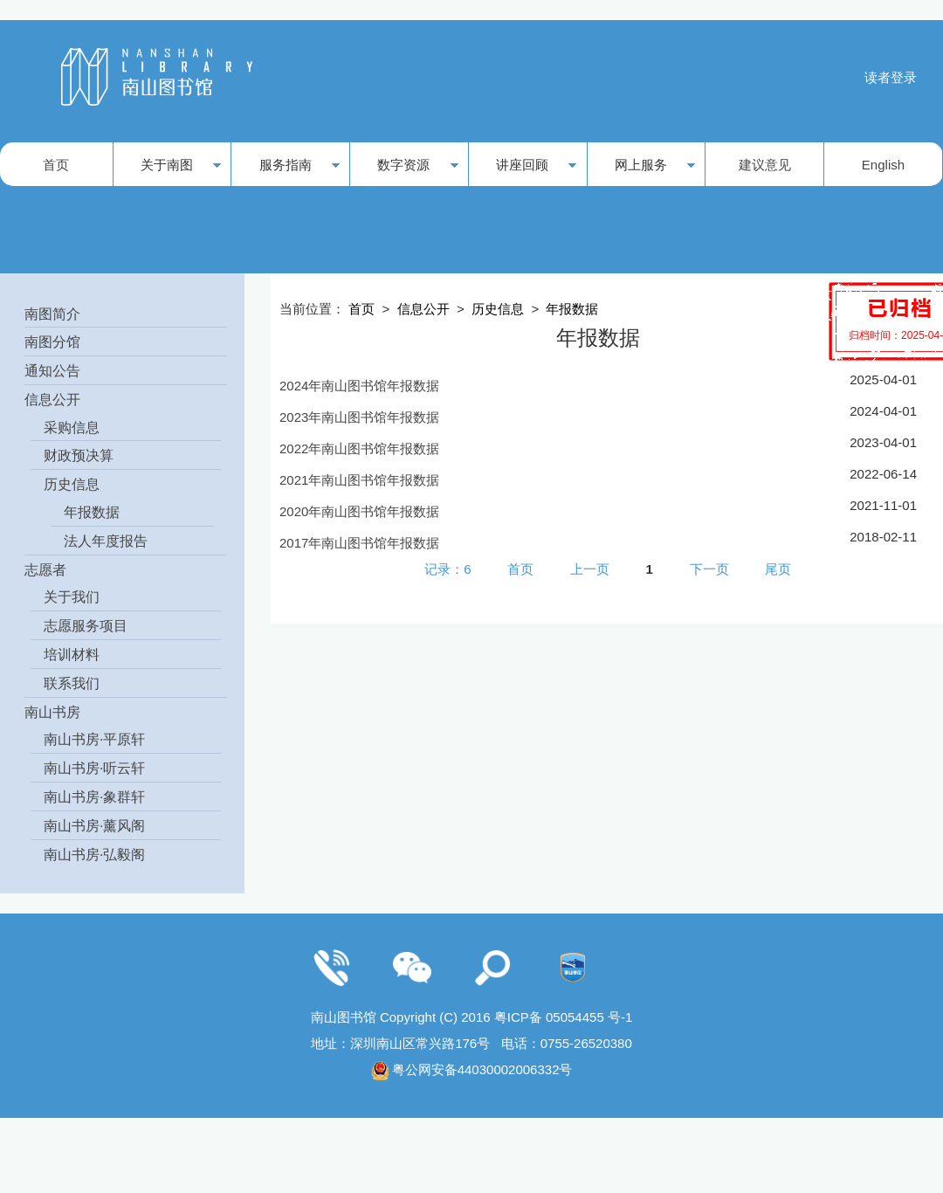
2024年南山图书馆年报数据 (359, 385)
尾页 (778, 568)
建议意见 (765, 164)
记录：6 (447, 568)
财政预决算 (79, 455)
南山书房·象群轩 (94, 797)
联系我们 (72, 683)
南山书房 (52, 712)
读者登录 (890, 77)
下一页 (709, 568)
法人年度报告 (106, 541)
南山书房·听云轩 (94, 768)
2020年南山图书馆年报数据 (359, 511)
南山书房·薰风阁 (94, 825)
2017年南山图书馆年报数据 (359, 542)
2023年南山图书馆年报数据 (359, 417)
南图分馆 (52, 341)
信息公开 (52, 399)
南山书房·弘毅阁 (94, 854)
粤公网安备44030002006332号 (482, 1069)
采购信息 (72, 427)
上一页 (589, 568)
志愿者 (45, 569)
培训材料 (72, 654)
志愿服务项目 (85, 625)
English (883, 164)
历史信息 (72, 484)
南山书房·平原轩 (94, 739)
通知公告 (52, 370)
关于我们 (72, 597)
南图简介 (52, 314)
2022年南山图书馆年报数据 (359, 448)
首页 (56, 164)
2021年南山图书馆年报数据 (359, 479)
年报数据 (92, 512)
